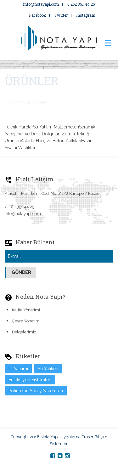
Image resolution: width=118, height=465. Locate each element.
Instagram (85, 15)
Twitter (61, 15)
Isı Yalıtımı (18, 368)
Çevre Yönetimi (26, 321)
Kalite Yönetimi (26, 310)
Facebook (34, 15)
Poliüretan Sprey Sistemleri (35, 390)
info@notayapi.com (41, 4)
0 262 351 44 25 (81, 4)
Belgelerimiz (24, 332)
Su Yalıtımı (48, 368)
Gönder (21, 272)
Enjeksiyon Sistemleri (29, 379)
